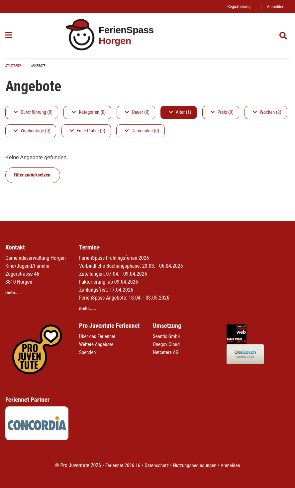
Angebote (40, 66)
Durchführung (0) (33, 112)
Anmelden (274, 6)
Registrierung (236, 6)
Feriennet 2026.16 (119, 465)
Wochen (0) (267, 112)
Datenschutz (156, 465)
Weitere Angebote (97, 344)
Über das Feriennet (98, 336)
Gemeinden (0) (142, 131)
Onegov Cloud (167, 344)
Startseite (14, 66)
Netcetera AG (167, 352)
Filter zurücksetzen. (33, 175)
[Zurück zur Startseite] (147, 36)
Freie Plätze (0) (87, 131)
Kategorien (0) (89, 112)
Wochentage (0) (32, 131)
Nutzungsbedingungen (196, 465)
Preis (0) (222, 112)
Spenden (88, 352)
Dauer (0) (137, 112)
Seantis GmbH (168, 336)
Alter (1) (180, 112)
